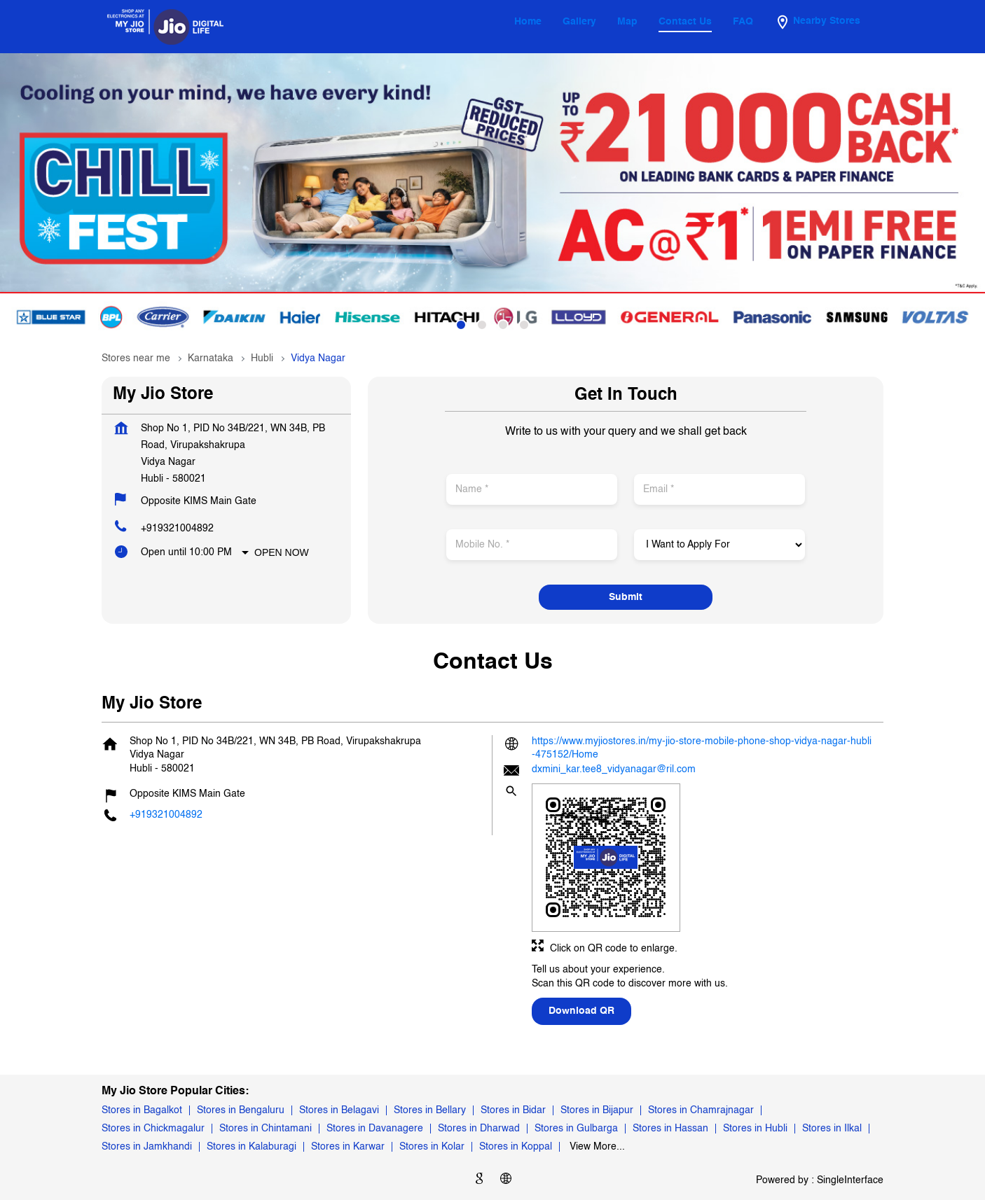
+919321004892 (177, 528)
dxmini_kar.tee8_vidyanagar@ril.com (614, 769)
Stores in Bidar (513, 1110)
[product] (719, 544)
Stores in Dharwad (479, 1128)
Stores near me (136, 358)
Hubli (262, 358)
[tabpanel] (492, 197)
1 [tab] (461, 324)
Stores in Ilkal (832, 1128)
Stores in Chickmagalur (153, 1128)
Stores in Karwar (348, 1147)
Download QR (581, 1011)
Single (850, 1180)
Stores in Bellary (430, 1110)
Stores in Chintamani (265, 1128)
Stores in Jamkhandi (147, 1147)
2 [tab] (482, 324)
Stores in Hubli (755, 1128)
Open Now (281, 552)
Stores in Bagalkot (142, 1110)
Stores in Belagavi (339, 1110)
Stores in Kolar (431, 1147)
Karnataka (210, 358)
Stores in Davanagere (374, 1128)
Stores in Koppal (515, 1147)
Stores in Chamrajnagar (701, 1110)
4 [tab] (524, 324)
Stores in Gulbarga (576, 1128)
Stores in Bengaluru (240, 1110)
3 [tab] (503, 324)
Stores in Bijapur (596, 1110)
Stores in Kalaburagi (251, 1147)
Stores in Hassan (670, 1128)
